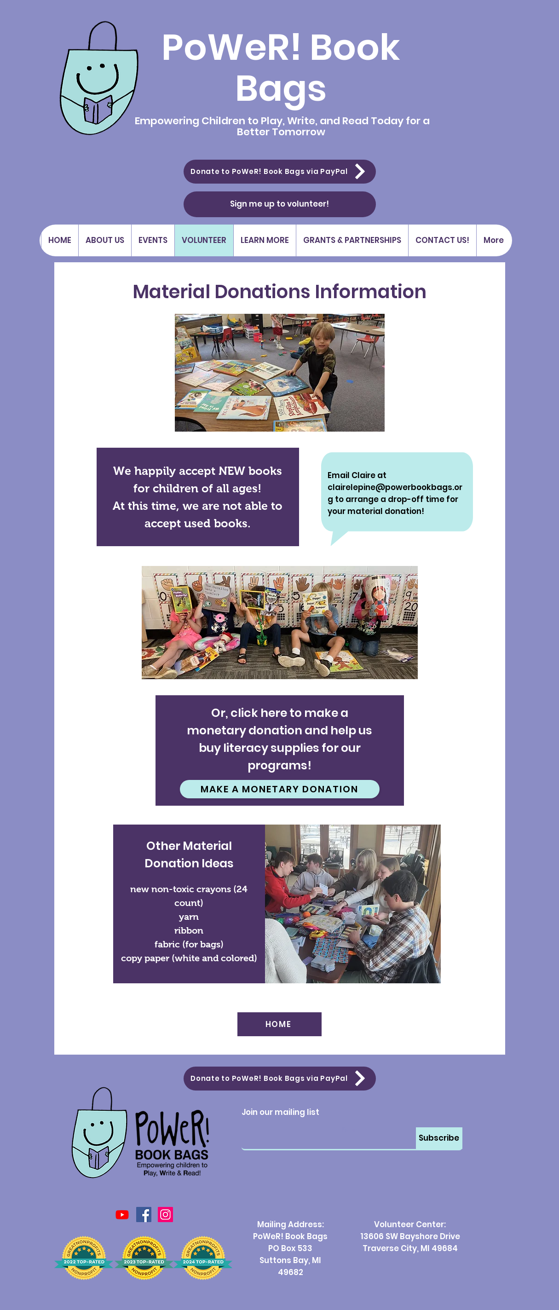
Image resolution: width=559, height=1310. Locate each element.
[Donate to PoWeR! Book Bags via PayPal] (280, 172)
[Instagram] (165, 1214)
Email (349, 1130)
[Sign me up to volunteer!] (280, 204)
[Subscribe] (439, 1138)
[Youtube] (122, 1214)
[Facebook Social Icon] (143, 1214)
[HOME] (279, 1024)
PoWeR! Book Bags (280, 68)
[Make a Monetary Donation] (280, 789)
